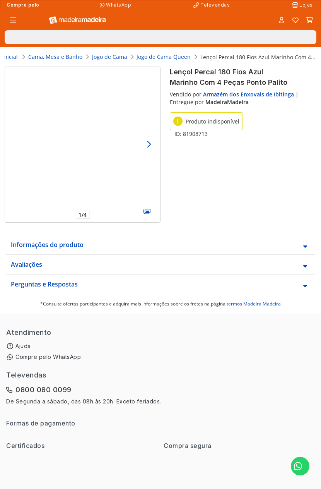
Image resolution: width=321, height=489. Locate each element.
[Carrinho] (309, 20)
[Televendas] (212, 5)
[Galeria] (147, 211)
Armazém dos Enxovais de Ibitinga (248, 94)
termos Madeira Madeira (254, 303)
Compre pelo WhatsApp (48, 356)
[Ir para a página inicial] (77, 20)
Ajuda (23, 346)
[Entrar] (282, 20)
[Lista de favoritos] (295, 20)
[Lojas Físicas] (303, 5)
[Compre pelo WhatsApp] (116, 5)
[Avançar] (148, 145)
